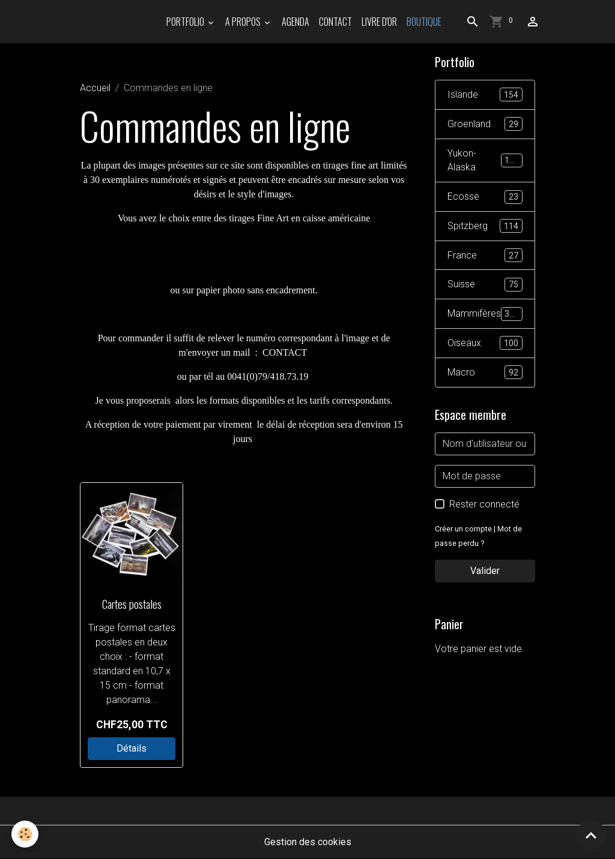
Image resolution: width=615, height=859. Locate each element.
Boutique (424, 21)
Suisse (485, 286)
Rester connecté (484, 505)
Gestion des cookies (307, 842)
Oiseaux (485, 345)
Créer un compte (463, 529)
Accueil (95, 88)
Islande (485, 95)
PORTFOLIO (186, 21)
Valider (485, 572)
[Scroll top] (591, 835)
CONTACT (284, 352)
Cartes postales (132, 603)
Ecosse (485, 198)
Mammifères (485, 315)
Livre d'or (379, 21)
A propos (243, 21)
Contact (335, 21)
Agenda (295, 21)
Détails (132, 748)
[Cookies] (25, 834)
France (485, 256)
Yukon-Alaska (485, 160)
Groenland (485, 124)
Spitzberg (485, 227)
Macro (485, 374)
